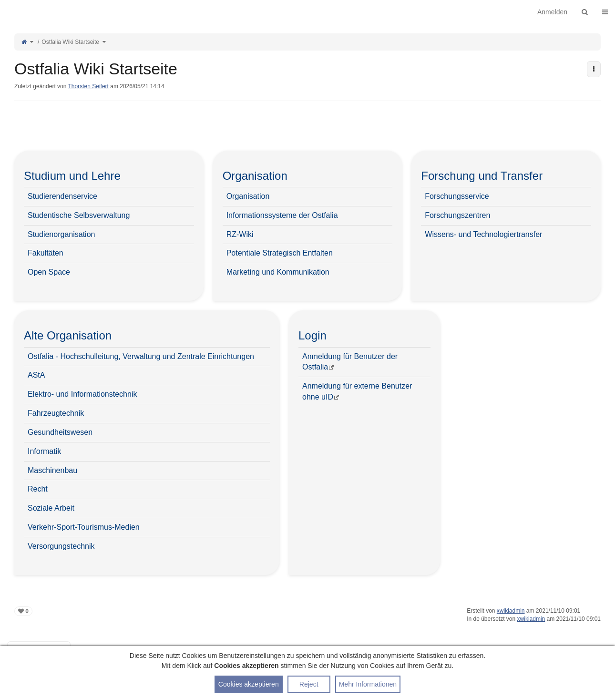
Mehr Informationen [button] (368, 684)
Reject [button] (308, 684)
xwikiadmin (511, 610)
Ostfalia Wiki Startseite (70, 42)
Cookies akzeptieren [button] (248, 684)
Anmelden (552, 12)
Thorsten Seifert (88, 86)
